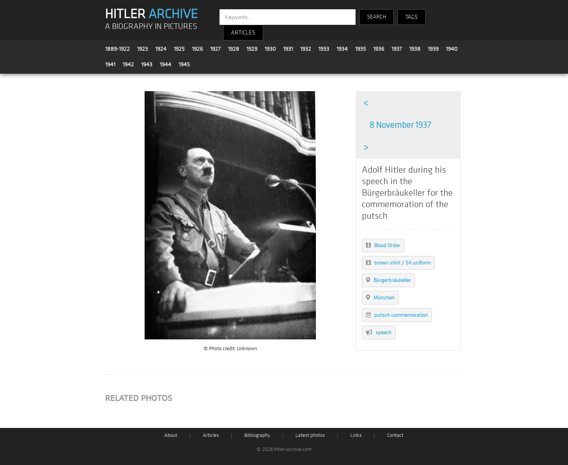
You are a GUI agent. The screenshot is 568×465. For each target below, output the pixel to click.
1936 (378, 49)
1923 (142, 49)
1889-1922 (117, 49)
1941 (110, 64)
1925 (179, 49)
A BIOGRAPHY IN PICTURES (151, 26)
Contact (395, 435)
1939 (433, 49)
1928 (233, 49)
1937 (397, 49)
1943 (146, 64)
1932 (305, 49)
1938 (414, 49)
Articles (211, 435)
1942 (128, 64)
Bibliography (257, 435)
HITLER (151, 14)
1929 (252, 49)
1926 (197, 49)
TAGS (411, 17)
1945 (184, 64)
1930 (270, 49)
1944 (165, 64)
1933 (323, 49)
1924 (160, 49)
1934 (342, 49)
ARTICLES (243, 32)
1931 (288, 49)
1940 (452, 49)
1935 (360, 49)
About (170, 435)
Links (355, 435)
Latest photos (310, 435)
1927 (215, 49)
